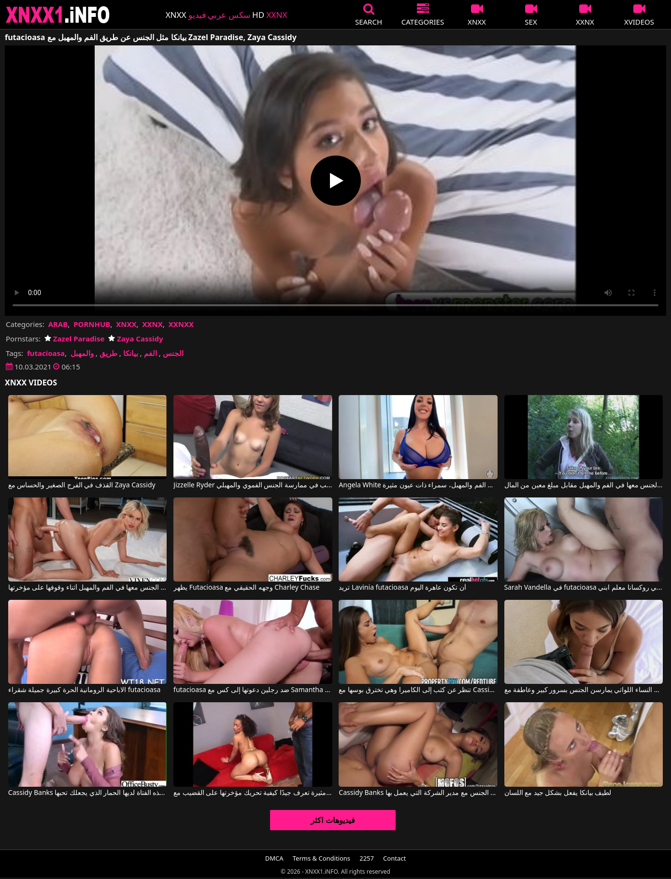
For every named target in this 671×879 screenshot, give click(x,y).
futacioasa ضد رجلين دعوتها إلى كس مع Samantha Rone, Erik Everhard (252, 690)
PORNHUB (91, 324)
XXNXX (181, 324)
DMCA (274, 858)
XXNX (152, 324)
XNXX (126, 324)
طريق (108, 353)
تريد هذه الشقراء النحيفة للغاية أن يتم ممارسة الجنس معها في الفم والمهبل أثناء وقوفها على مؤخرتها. (87, 588)
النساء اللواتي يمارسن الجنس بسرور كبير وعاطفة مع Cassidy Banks (583, 690)
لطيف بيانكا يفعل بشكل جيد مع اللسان (558, 793)
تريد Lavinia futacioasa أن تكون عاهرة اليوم (402, 588)
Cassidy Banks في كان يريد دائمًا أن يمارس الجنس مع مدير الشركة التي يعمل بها (418, 793)
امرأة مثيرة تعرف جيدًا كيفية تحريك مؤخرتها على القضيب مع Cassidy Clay (252, 793)
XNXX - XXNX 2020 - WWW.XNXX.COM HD (58, 14)
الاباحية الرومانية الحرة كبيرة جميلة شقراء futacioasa (84, 690)
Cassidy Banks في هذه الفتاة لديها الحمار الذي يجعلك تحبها (87, 793)
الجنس (173, 353)
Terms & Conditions (321, 858)
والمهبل (82, 353)
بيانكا (130, 353)
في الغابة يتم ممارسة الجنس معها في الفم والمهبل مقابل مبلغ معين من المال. (583, 485)
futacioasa (46, 353)
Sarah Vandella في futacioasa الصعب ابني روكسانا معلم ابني (583, 588)
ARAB (58, 324)
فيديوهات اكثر (333, 820)
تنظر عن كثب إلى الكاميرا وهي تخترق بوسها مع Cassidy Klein (418, 690)
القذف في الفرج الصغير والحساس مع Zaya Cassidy (82, 485)
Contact (394, 858)
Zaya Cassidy (135, 338)
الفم (150, 353)
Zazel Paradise (74, 338)
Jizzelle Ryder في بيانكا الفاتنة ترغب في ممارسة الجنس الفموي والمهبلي (252, 485)
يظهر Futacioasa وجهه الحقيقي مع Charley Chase (246, 588)
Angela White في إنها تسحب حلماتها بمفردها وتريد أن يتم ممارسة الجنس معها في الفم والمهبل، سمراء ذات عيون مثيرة (418, 485)
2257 (366, 858)
